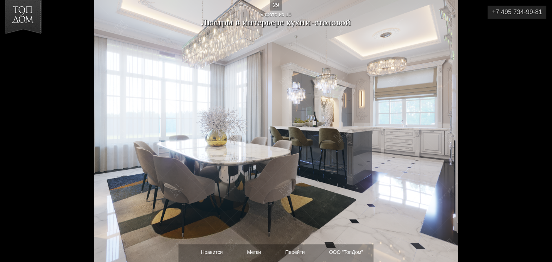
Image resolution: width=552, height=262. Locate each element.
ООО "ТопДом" (346, 252)
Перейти (295, 252)
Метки (254, 252)
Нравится (212, 252)
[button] (31, 46)
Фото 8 (13, 131)
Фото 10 (538, 131)
